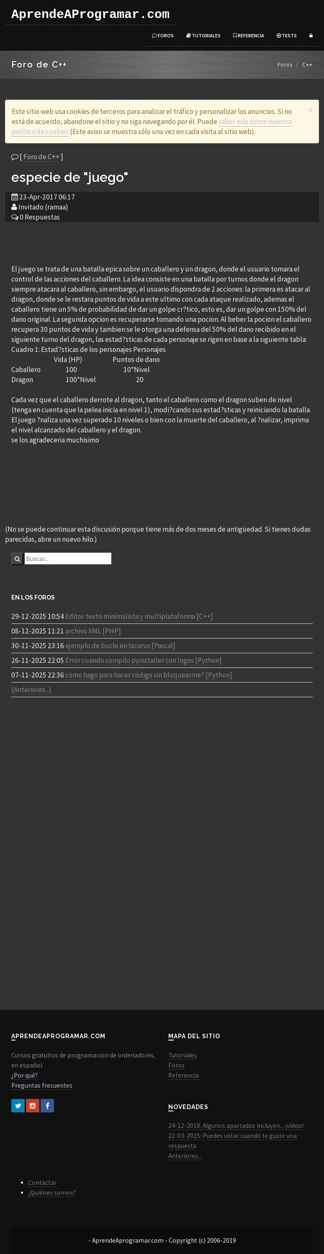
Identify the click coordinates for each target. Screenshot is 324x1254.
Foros (163, 35)
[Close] (310, 110)
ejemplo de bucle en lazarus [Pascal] (120, 645)
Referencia (248, 35)
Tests (287, 35)
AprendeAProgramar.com (90, 15)
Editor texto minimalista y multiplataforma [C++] (139, 616)
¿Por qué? (24, 1075)
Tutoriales (203, 35)
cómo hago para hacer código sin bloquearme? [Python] (148, 675)
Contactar (42, 1183)
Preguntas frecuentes (41, 1085)
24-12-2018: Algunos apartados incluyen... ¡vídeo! (235, 1126)
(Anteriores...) (31, 689)
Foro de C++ (41, 156)
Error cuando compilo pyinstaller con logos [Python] (143, 660)
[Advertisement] (162, 242)
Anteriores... (185, 1156)
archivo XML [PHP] (93, 631)
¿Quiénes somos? (52, 1193)
